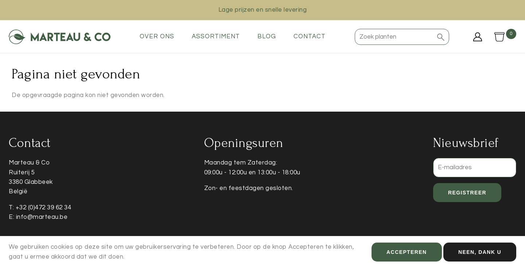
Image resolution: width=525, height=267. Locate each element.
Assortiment (216, 36)
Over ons (157, 36)
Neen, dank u (479, 253)
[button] (440, 37)
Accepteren (406, 253)
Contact (309, 36)
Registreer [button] (467, 193)
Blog (266, 36)
